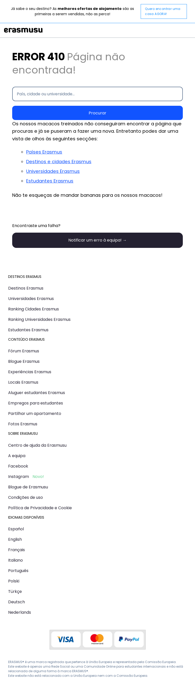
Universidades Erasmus (53, 171)
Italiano (15, 560)
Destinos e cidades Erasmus (58, 161)
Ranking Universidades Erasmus (39, 319)
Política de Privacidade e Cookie (40, 508)
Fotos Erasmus (22, 424)
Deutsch (16, 602)
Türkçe (15, 591)
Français (16, 550)
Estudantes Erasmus (49, 181)
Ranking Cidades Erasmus (33, 309)
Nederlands (19, 612)
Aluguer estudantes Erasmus (36, 393)
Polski (13, 581)
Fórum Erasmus (23, 351)
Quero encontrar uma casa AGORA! (163, 11)
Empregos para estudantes (35, 403)
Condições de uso (25, 497)
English (15, 539)
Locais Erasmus (23, 382)
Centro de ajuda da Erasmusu (37, 445)
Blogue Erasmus (24, 361)
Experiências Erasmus (29, 372)
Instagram (18, 476)
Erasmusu (23, 30)
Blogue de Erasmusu (28, 487)
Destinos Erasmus (25, 288)
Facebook (18, 466)
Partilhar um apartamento (34, 413)
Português (18, 571)
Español (16, 529)
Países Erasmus (44, 152)
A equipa (16, 456)
